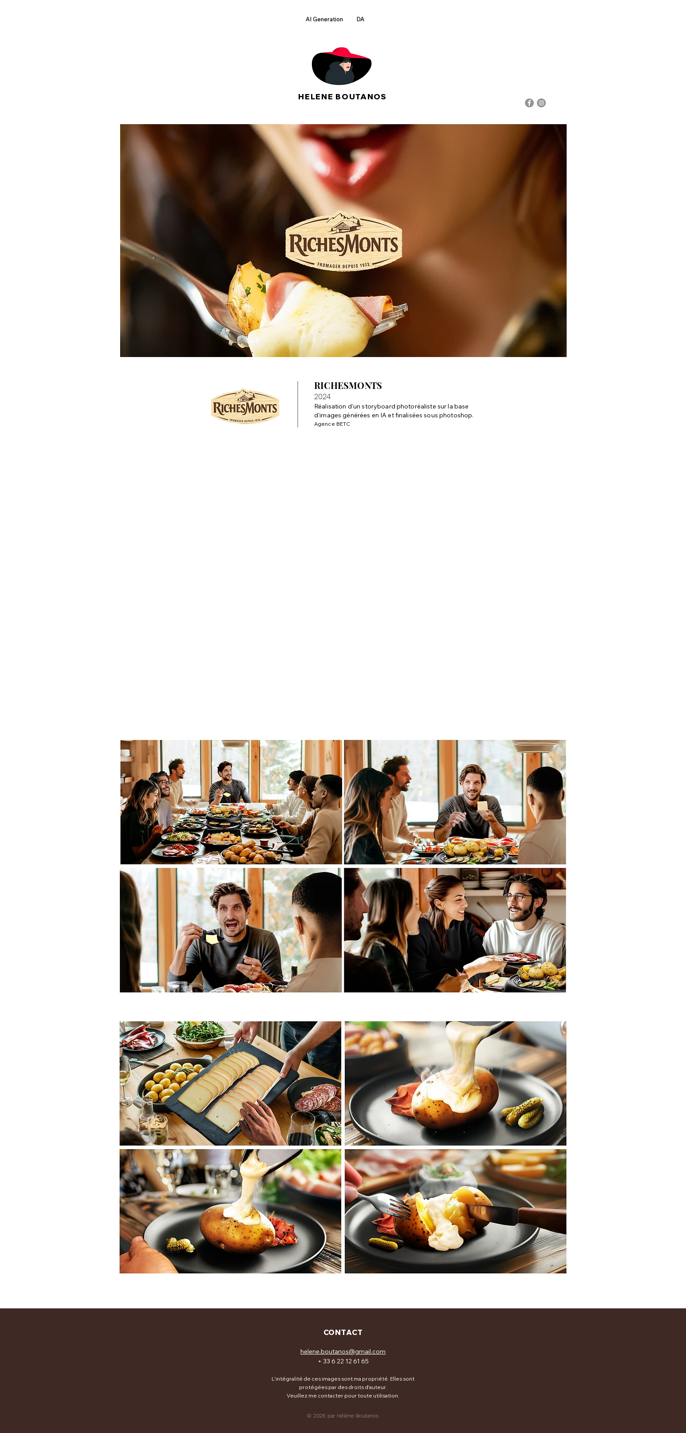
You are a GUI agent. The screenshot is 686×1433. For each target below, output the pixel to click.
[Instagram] (541, 102)
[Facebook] (529, 102)
